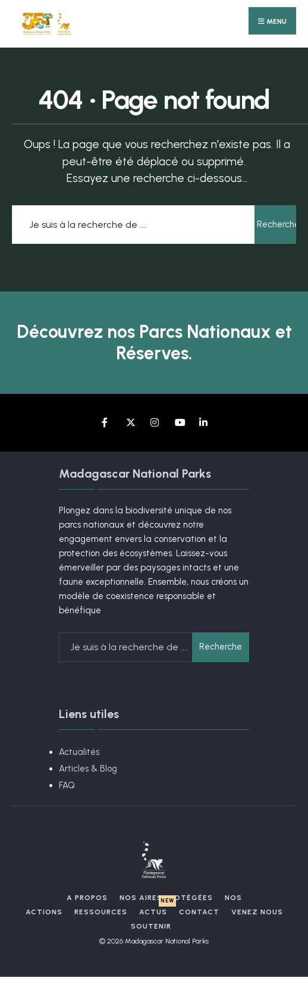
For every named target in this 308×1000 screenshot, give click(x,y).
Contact (199, 912)
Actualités (79, 752)
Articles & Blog (88, 768)
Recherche (276, 224)
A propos (87, 898)
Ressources (100, 912)
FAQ (67, 785)
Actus (153, 912)
